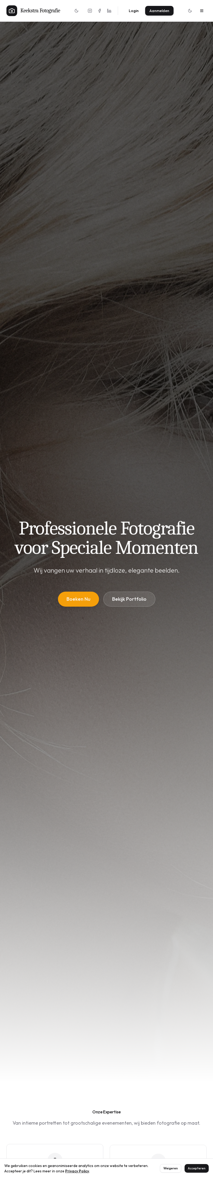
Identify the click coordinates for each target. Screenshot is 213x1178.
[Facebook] (99, 10)
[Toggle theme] (76, 11)
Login (134, 10)
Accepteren (196, 1168)
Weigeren (170, 1168)
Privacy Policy (77, 1171)
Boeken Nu (78, 600)
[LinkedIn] (109, 10)
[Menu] (202, 11)
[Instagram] (90, 10)
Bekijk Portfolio (129, 600)
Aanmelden (159, 10)
